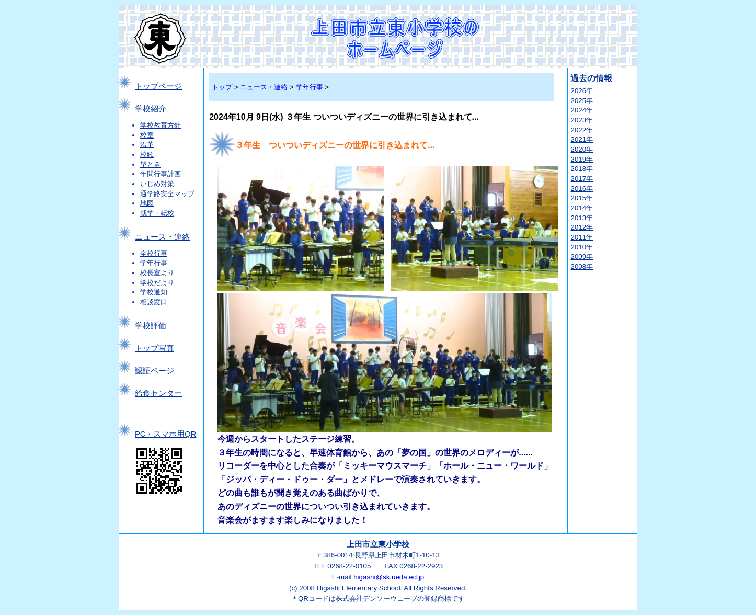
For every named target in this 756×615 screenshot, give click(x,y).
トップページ (158, 86)
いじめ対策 (157, 184)
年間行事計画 (160, 174)
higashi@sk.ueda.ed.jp (388, 577)
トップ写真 (154, 348)
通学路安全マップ (167, 194)
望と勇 (150, 164)
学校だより (157, 283)
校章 (147, 135)
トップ (222, 87)
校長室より (157, 273)
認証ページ (154, 371)
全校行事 (153, 253)
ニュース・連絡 (162, 237)
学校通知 (153, 292)
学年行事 (153, 263)
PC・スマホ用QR (165, 434)
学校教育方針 (160, 125)
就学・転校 (157, 213)
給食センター (158, 393)
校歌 (147, 154)
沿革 (147, 145)
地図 (147, 203)
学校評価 (150, 326)
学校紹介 (150, 109)
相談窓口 (153, 302)
